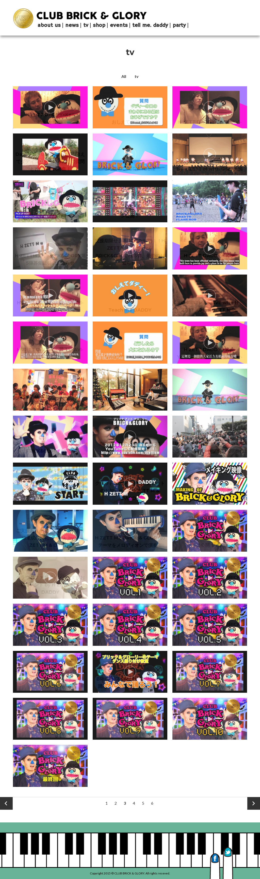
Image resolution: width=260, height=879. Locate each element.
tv (137, 76)
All (123, 76)
